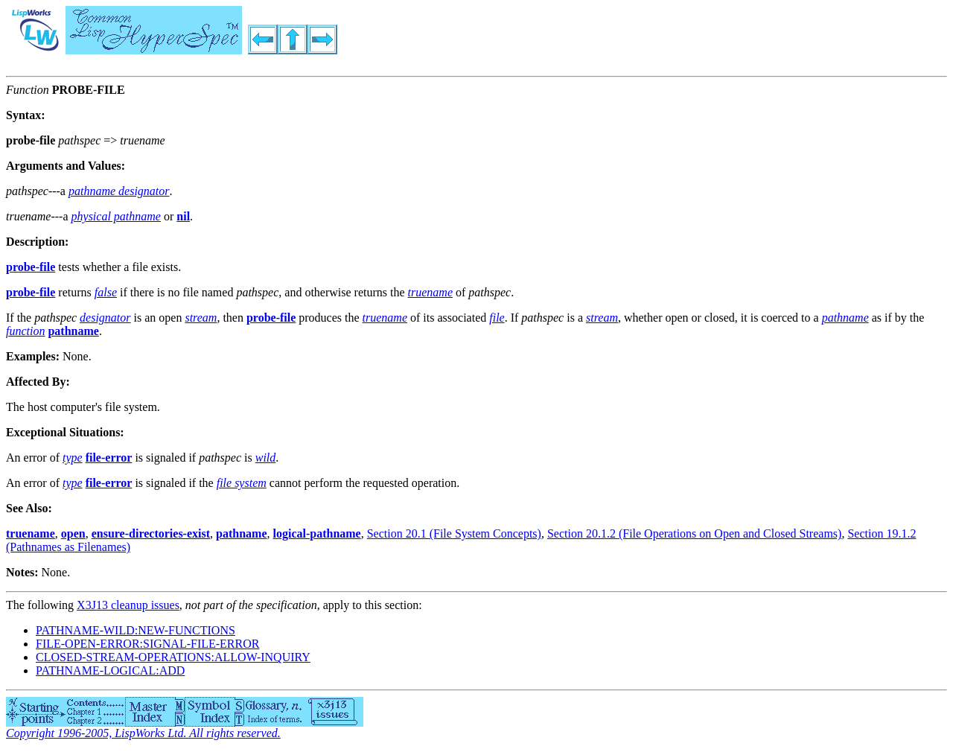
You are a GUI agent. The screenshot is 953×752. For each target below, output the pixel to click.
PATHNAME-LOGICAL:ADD (110, 670)
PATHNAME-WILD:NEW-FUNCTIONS (135, 630)
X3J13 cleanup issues (128, 605)
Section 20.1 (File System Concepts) (454, 533)
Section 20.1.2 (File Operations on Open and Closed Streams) (694, 533)
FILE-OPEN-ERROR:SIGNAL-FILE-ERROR (147, 643)
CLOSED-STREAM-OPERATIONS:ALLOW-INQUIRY (173, 657)
